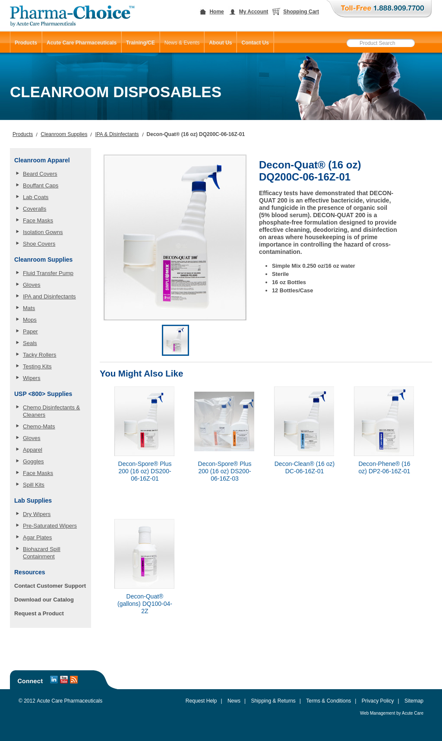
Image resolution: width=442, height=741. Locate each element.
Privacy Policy (378, 701)
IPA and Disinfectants (49, 296)
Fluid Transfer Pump (48, 273)
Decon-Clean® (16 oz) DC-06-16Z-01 (305, 467)
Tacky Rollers (39, 355)
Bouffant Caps (40, 185)
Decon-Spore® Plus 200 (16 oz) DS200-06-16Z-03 (225, 471)
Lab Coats (35, 197)
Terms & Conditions (328, 701)
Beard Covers (40, 174)
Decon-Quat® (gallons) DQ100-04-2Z (144, 603)
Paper (30, 331)
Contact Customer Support (50, 586)
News (233, 701)
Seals (30, 343)
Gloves (31, 285)
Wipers (31, 378)
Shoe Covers (39, 244)
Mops (30, 320)
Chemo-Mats (39, 426)
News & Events (181, 43)
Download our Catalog (44, 599)
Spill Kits (33, 484)
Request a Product (39, 613)
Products (23, 134)
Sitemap (413, 701)
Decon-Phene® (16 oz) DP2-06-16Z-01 (384, 467)
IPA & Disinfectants (117, 134)
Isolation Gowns (43, 232)
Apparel (32, 449)
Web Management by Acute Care (391, 713)
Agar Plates (37, 537)
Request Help (201, 701)
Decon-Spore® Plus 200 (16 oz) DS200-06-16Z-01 (145, 471)
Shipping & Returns (273, 701)
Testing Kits (37, 366)
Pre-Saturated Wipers (50, 525)
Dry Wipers (37, 514)
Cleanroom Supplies (64, 134)
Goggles (33, 461)
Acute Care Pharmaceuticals (69, 701)
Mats (29, 308)
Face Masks (38, 220)
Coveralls (34, 209)
